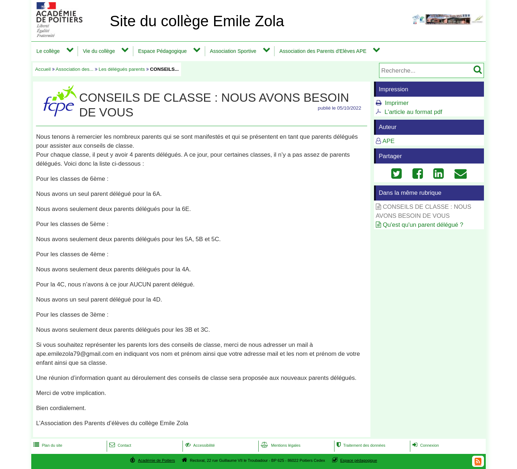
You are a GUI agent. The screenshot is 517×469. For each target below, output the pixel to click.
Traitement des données (360, 445)
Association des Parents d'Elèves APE (322, 51)
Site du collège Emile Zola (197, 21)
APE (389, 141)
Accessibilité (199, 445)
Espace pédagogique (358, 460)
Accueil (43, 69)
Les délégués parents (122, 69)
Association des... (74, 69)
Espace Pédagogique (162, 51)
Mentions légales (279, 445)
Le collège (48, 51)
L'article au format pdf (413, 112)
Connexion (425, 445)
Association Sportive (233, 51)
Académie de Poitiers (156, 460)
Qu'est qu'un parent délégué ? (423, 224)
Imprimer (396, 103)
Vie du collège (99, 51)
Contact (119, 445)
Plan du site (47, 445)
